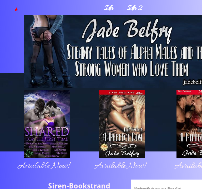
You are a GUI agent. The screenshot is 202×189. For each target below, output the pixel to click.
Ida (108, 8)
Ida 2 (134, 8)
